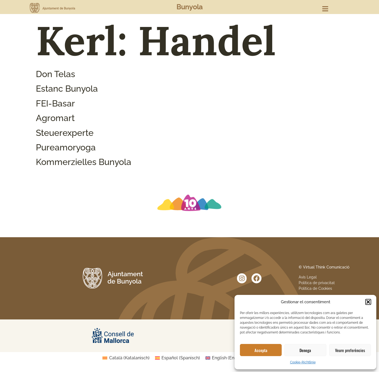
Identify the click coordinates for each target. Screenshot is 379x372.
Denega (305, 350)
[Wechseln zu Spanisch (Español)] (177, 358)
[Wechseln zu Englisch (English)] (226, 358)
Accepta (260, 350)
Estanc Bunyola (67, 89)
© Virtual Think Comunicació (324, 267)
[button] (368, 302)
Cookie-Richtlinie (303, 362)
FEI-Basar (55, 103)
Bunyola (190, 7)
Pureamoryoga (66, 147)
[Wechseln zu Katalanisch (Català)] (126, 358)
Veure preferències (350, 350)
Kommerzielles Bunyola (83, 162)
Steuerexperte (65, 133)
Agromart (55, 118)
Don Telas (55, 74)
